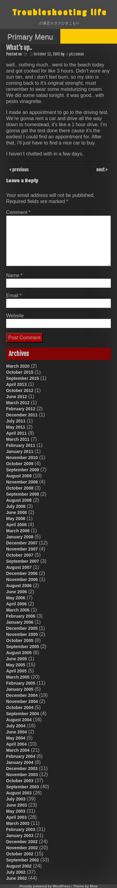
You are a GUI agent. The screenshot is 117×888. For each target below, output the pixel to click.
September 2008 (22, 494)
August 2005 (19, 652)
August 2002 (19, 866)
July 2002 (15, 872)
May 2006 (15, 597)
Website (15, 315)
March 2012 (17, 402)
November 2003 (22, 774)
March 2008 (17, 530)
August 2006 (19, 585)
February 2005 (20, 683)
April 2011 (16, 433)
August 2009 (19, 475)
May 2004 (15, 738)
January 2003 (19, 835)
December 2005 (22, 628)
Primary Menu (30, 37)
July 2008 (15, 506)
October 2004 (19, 707)
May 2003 (15, 811)
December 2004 (22, 695)
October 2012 (19, 390)
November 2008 (22, 482)
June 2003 (16, 805)
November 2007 (22, 549)
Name (14, 275)
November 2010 (22, 457)
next (101, 169)
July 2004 (15, 725)
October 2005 (19, 640)
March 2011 (17, 439)
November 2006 (22, 579)
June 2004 (16, 731)
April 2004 (16, 744)
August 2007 (19, 567)
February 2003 (20, 829)
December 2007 (22, 542)
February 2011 (20, 445)
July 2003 (15, 799)
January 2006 (19, 622)
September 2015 (22, 378)
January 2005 (19, 689)
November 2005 (22, 634)
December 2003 (22, 768)
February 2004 (20, 756)
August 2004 (19, 719)
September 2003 (22, 786)
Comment (18, 212)
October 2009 (19, 463)
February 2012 (20, 408)
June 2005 (16, 658)
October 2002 (19, 853)
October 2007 (19, 555)
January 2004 (19, 762)
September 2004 (22, 713)
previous (20, 169)
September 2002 (22, 860)
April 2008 (16, 524)
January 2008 (19, 536)
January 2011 (19, 451)
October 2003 (19, 780)
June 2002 (16, 878)
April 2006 (16, 603)
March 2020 (17, 366)
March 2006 (17, 610)
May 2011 (15, 427)
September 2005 (22, 646)
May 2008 (15, 518)
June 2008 (16, 512)
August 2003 (19, 792)
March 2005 (17, 677)
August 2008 (19, 500)
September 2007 (22, 561)
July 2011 (15, 421)
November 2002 (22, 847)
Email (14, 295)
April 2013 (16, 384)
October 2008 (19, 488)
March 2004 (17, 750)
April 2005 (16, 671)
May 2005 (15, 664)
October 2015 (19, 372)
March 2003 (17, 823)
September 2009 (22, 469)
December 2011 (22, 414)
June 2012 (16, 396)
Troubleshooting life (60, 13)
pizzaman (76, 54)
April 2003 (16, 817)
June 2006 (16, 591)
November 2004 (22, 701)
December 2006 (22, 573)
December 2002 (22, 841)
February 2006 (20, 616)
